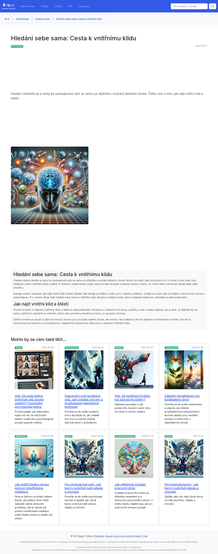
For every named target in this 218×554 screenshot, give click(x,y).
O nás (144, 536)
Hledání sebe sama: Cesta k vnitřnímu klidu (79, 18)
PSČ (70, 6)
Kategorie (99, 536)
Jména (18, 348)
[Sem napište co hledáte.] (189, 6)
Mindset (119, 348)
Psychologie (22, 18)
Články (44, 6)
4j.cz (7, 18)
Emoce (68, 436)
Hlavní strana (28, 6)
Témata (58, 6)
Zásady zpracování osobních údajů (122, 536)
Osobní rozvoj (42, 18)
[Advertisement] (102, 70)
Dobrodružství (72, 348)
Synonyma (84, 6)
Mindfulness (21, 436)
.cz (8, 6)
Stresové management (125, 436)
